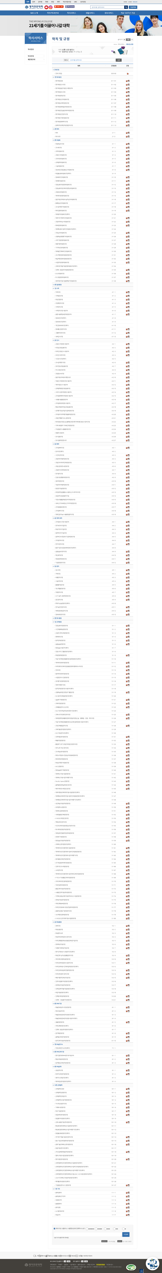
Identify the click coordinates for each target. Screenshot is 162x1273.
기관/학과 (133, 7)
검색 (126, 7)
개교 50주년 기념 (128, 13)
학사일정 (31, 49)
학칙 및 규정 (32, 53)
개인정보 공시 (109, 1264)
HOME (125, 1)
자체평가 (60, 1264)
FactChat (71, 7)
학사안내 (31, 56)
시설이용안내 (73, 1264)
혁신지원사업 (67, 2)
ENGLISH (135, 1)
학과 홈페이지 (77, 1261)
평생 (46, 2)
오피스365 (59, 7)
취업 (52, 2)
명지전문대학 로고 (34, 7)
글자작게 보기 (132, 39)
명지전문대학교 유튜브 (46, 7)
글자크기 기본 (128, 39)
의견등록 (126, 1234)
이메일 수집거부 (91, 1264)
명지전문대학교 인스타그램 (51, 7)
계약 (58, 2)
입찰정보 (66, 1264)
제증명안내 (31, 59)
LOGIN (130, 1)
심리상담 (83, 2)
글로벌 (40, 2)
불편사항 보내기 (81, 1264)
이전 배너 (26, 1255)
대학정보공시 (53, 1264)
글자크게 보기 (124, 39)
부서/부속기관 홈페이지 (56, 1261)
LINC (75, 2)
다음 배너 (136, 1255)
